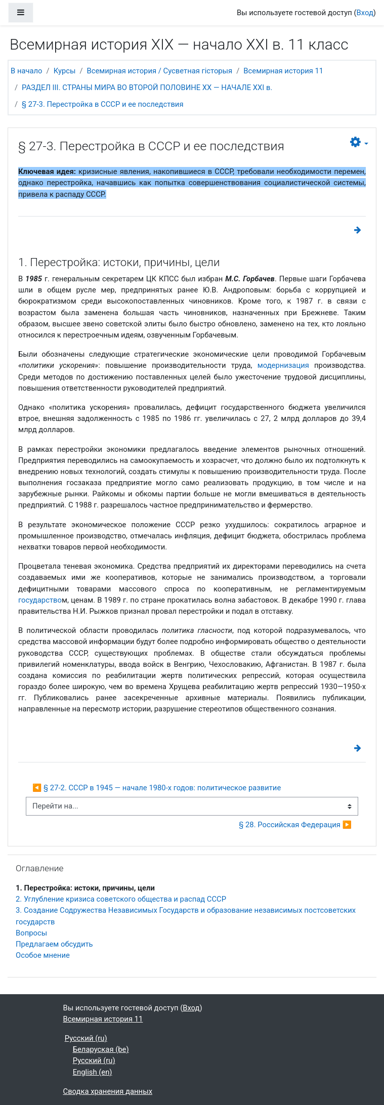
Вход (365, 12)
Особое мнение (43, 955)
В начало (26, 70)
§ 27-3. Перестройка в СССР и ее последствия (102, 104)
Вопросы (31, 933)
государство (40, 600)
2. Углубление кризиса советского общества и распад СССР (121, 899)
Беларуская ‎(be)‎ (101, 1049)
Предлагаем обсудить (54, 944)
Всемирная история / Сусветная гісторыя (160, 70)
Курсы (65, 70)
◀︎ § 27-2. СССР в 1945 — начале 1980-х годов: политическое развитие (156, 787)
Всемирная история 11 (283, 70)
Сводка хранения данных (107, 1091)
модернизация (283, 365)
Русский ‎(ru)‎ (86, 1038)
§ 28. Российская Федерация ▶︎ (295, 824)
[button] (359, 142)
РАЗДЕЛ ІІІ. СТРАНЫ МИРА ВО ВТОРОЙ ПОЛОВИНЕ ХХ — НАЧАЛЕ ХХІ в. (147, 87)
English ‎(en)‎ (92, 1072)
